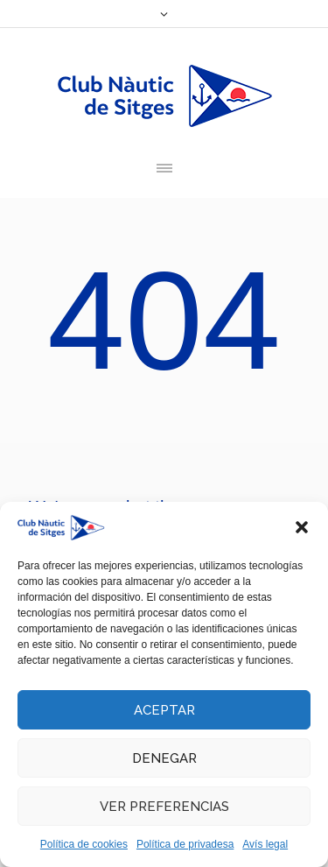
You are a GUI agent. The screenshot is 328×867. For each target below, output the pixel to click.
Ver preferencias (164, 806)
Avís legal (265, 844)
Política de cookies (84, 844)
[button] (302, 527)
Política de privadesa (185, 844)
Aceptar (164, 710)
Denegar (164, 758)
